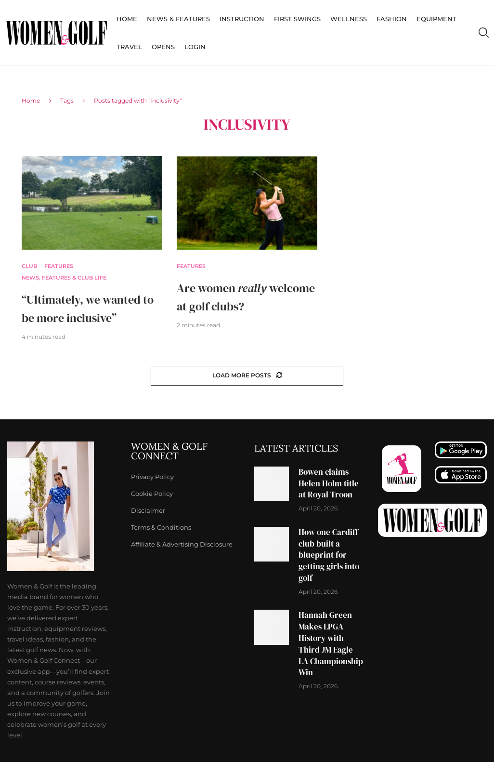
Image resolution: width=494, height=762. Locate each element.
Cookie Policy (152, 494)
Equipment (436, 19)
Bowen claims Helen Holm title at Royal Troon (329, 483)
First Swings (297, 19)
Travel (129, 47)
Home (127, 19)
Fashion (392, 19)
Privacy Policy (152, 477)
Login (195, 47)
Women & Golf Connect (169, 451)
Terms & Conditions (161, 527)
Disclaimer (148, 511)
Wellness (348, 19)
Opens (163, 47)
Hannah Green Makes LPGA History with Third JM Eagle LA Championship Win (331, 643)
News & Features (178, 19)
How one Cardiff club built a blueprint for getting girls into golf (329, 555)
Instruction (242, 19)
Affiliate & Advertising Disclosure (182, 544)
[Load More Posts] (247, 376)
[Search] (483, 32)
